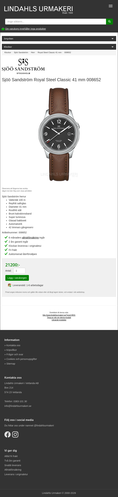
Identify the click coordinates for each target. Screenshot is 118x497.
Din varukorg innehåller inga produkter (25, 28)
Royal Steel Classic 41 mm (49, 52)
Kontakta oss (13, 345)
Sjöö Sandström (21, 52)
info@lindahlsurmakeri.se (17, 406)
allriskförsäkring (30, 237)
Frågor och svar (15, 354)
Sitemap (11, 363)
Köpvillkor (12, 350)
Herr (33, 52)
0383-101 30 (20, 401)
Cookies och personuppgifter (22, 359)
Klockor (7, 52)
